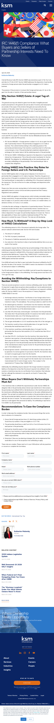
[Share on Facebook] (14, 521)
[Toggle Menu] (51, 5)
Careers (32, 662)
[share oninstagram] (25, 653)
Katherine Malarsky (8, 75)
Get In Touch (27, 646)
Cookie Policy (34, 695)
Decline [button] (30, 719)
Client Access (42, 1)
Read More (5, 600)
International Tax (17, 516)
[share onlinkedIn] (20, 653)
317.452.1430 (19, 536)
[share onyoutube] (34, 653)
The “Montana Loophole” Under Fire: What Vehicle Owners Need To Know (12, 590)
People (31, 666)
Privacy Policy (37, 712)
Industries (8, 666)
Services (7, 662)
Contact (50, 1)
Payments (34, 1)
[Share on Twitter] (17, 521)
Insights (4, 10)
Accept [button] (23, 719)
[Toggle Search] (45, 5)
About (6, 658)
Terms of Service (30, 688)
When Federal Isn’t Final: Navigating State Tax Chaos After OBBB (13, 577)
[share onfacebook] (29, 653)
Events (27, 1)
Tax (24, 516)
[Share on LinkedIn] (10, 521)
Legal (42, 695)
